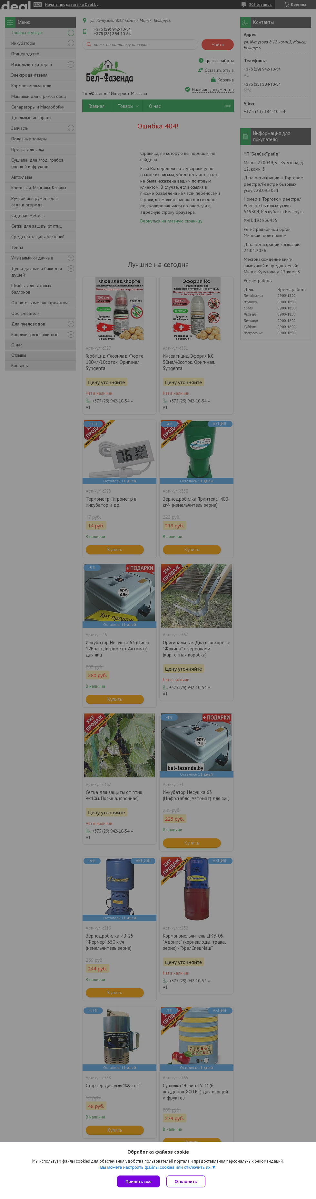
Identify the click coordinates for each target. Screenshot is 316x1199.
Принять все (138, 1181)
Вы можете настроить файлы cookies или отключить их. (156, 1167)
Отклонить (186, 1181)
